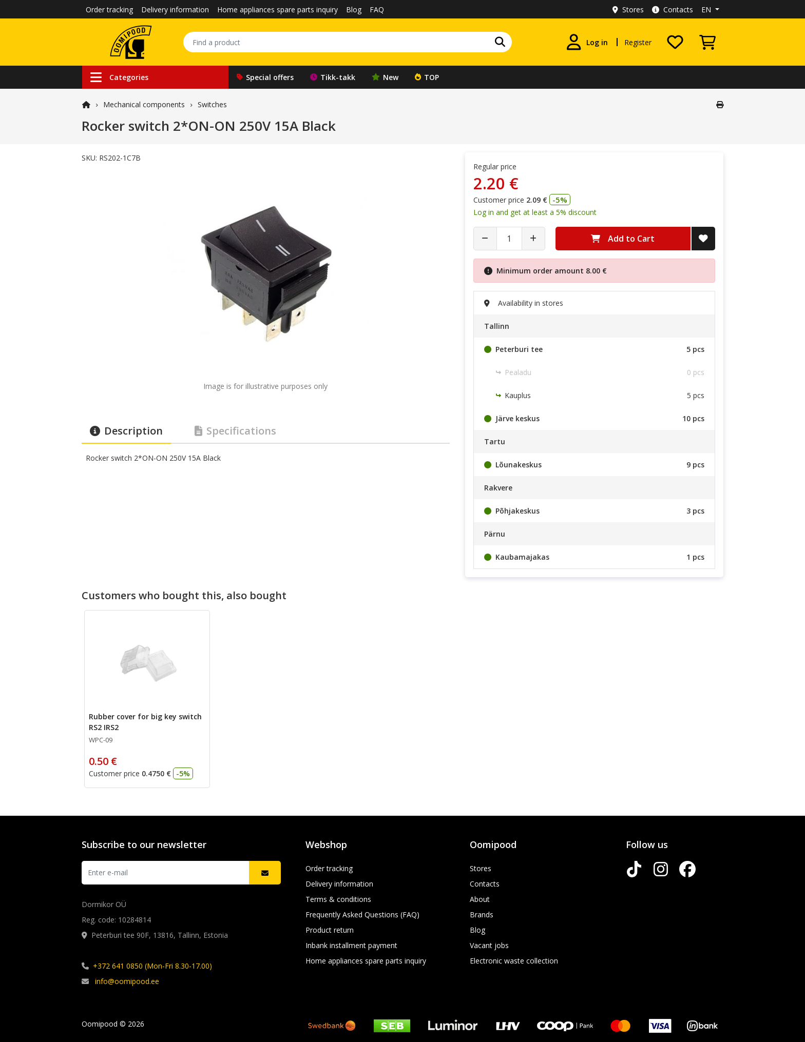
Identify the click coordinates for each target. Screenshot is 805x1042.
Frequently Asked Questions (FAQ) (362, 914)
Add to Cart (623, 238)
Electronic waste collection (514, 961)
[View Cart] (707, 42)
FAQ (377, 9)
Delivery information (175, 9)
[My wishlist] (675, 42)
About (480, 899)
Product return (329, 930)
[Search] (500, 42)
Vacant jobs (489, 945)
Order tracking (109, 9)
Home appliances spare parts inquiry (277, 9)
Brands (481, 914)
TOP (427, 77)
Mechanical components (144, 104)
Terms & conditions (338, 899)
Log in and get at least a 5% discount (535, 212)
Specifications (235, 431)
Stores (628, 9)
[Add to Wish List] (703, 238)
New (385, 77)
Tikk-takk (332, 77)
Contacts (672, 9)
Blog (353, 9)
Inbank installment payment (351, 945)
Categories (119, 77)
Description (126, 431)
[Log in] (587, 42)
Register (637, 42)
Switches (212, 104)
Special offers (265, 77)
